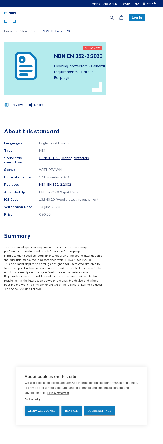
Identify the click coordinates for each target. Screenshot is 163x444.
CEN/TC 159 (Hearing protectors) (64, 158)
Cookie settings (99, 411)
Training (95, 3)
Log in (137, 17)
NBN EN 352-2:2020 (56, 31)
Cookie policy (32, 399)
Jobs (136, 3)
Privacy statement (58, 392)
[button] (151, 3)
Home (8, 31)
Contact (125, 3)
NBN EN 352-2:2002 (55, 184)
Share (38, 104)
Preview (16, 104)
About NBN (110, 3)
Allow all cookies (42, 411)
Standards (27, 31)
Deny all (71, 411)
